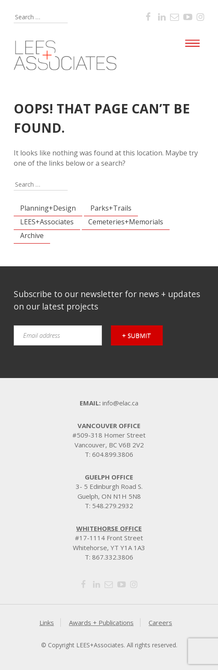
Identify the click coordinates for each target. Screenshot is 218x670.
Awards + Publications (101, 622)
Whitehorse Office (109, 528)
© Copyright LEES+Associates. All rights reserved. (109, 645)
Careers (160, 622)
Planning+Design (48, 208)
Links (46, 622)
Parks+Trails (110, 208)
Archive (32, 235)
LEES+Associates (47, 221)
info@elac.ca (120, 403)
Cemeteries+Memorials (125, 221)
